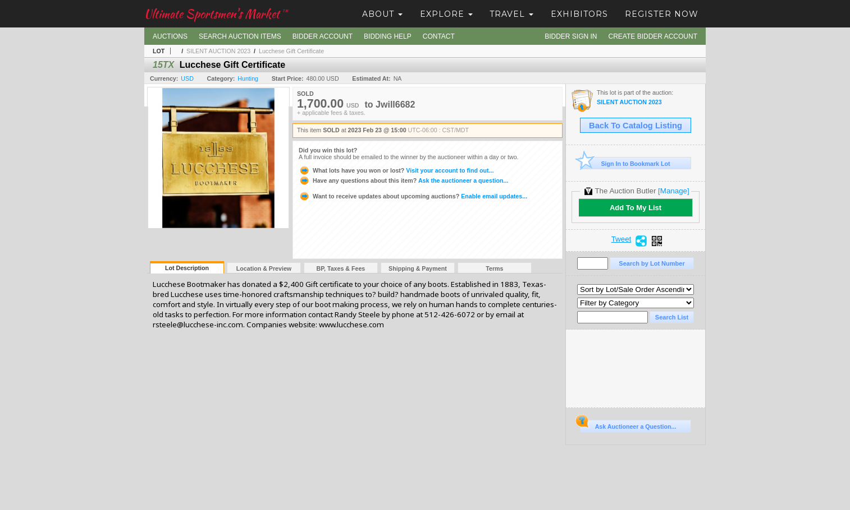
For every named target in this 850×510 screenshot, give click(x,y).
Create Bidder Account (653, 36)
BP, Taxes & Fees (341, 268)
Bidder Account (323, 36)
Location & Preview (263, 268)
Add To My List (635, 207)
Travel (511, 14)
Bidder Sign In (571, 36)
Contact (439, 36)
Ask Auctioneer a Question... (628, 425)
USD (187, 78)
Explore (446, 14)
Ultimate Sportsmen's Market (216, 14)
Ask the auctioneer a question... (403, 180)
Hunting (247, 78)
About (382, 14)
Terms (494, 268)
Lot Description (187, 268)
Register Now (661, 14)
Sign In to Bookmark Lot (625, 163)
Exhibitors (579, 14)
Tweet (621, 239)
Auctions (170, 36)
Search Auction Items (240, 36)
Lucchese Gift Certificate (291, 51)
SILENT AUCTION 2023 (218, 51)
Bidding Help (388, 36)
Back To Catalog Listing (635, 125)
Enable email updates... (413, 196)
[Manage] (673, 191)
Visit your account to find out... (396, 170)
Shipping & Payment (418, 268)
